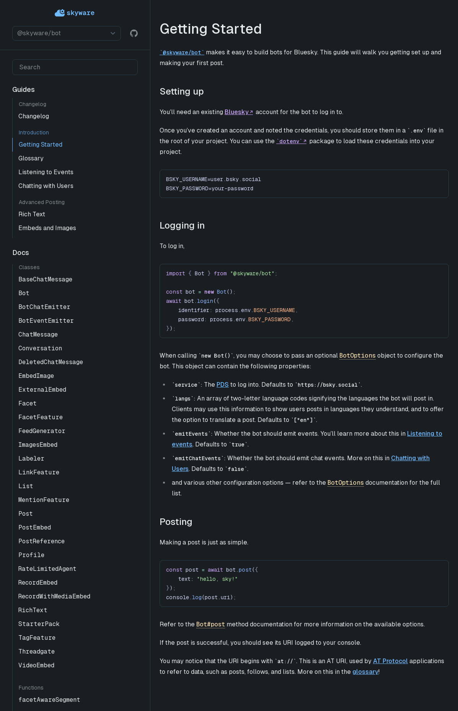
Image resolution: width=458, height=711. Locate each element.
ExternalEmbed (42, 389)
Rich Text (31, 214)
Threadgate (36, 651)
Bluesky (237, 112)
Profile (31, 555)
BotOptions (357, 355)
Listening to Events (45, 172)
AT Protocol (390, 661)
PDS (223, 384)
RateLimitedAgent (47, 568)
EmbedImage (36, 375)
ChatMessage (38, 334)
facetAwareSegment (49, 699)
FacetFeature (40, 417)
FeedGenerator (41, 431)
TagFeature (36, 637)
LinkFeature (38, 472)
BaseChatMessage (45, 279)
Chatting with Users (45, 186)
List (25, 486)
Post (25, 513)
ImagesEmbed (37, 444)
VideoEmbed (36, 665)
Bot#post (210, 624)
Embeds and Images (47, 228)
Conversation (40, 348)
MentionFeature (43, 499)
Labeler (31, 458)
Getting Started (40, 144)
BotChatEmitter (44, 307)
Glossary (31, 158)
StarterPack (39, 624)
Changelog (33, 116)
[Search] (75, 67)
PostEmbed (34, 527)
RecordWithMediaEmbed (54, 596)
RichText (32, 610)
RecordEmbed (37, 582)
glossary (365, 671)
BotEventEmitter (46, 320)
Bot (23, 293)
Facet (27, 403)
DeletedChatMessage (50, 362)
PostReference (41, 541)
